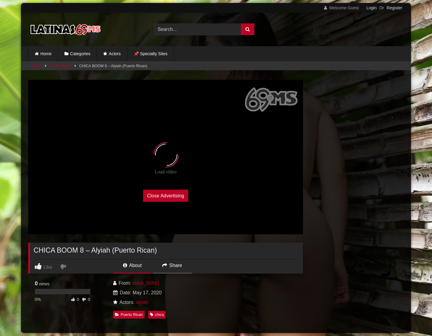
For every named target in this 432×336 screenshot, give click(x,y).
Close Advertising (165, 195)
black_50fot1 (146, 283)
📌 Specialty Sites (151, 53)
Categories (80, 53)
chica (157, 314)
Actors (115, 53)
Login (371, 7)
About (132, 265)
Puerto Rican (61, 66)
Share (172, 265)
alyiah (142, 302)
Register (394, 7)
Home (46, 53)
